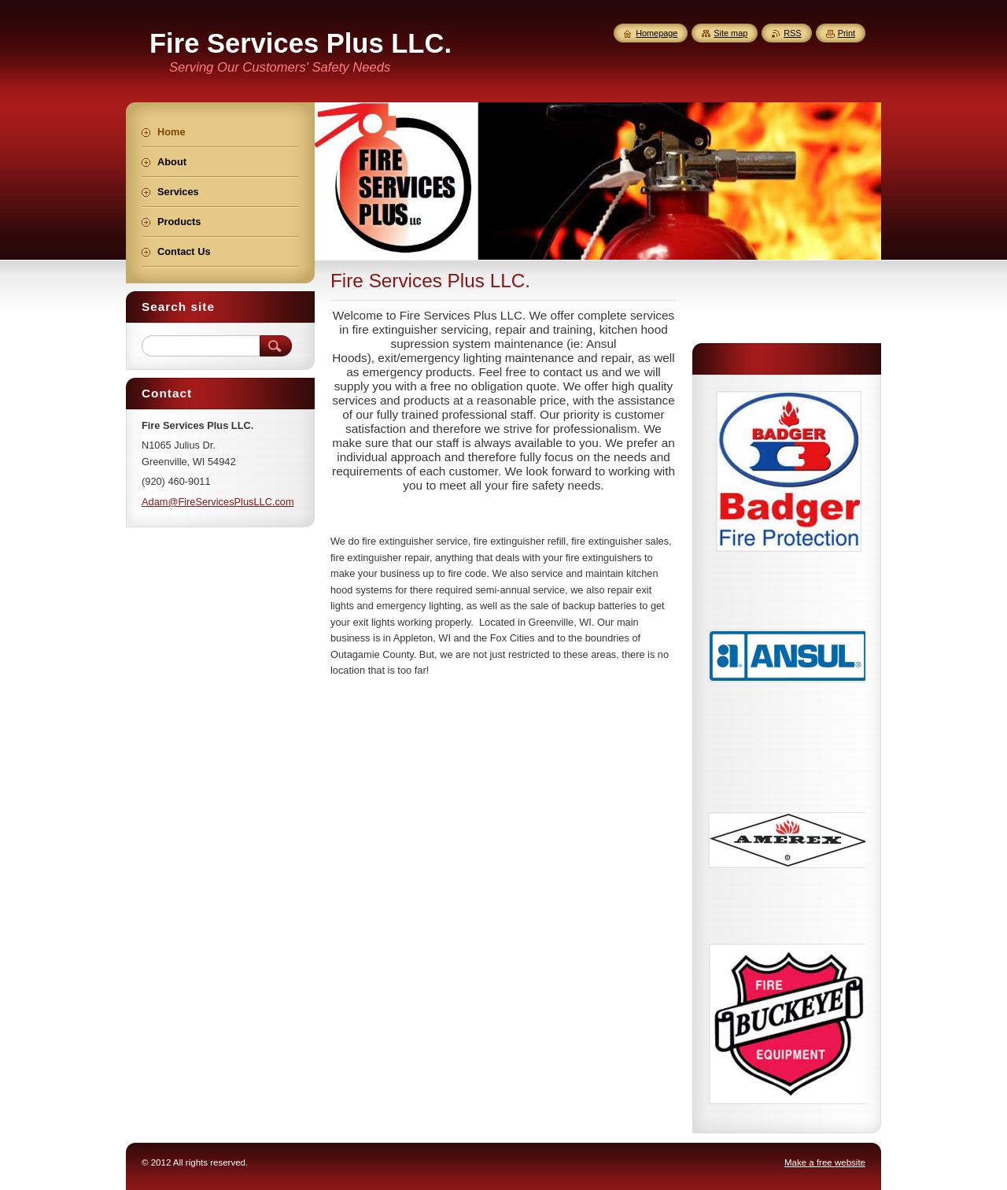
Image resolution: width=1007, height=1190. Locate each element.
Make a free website (824, 1162)
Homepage (656, 33)
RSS (792, 33)
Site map (730, 33)
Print (846, 33)
